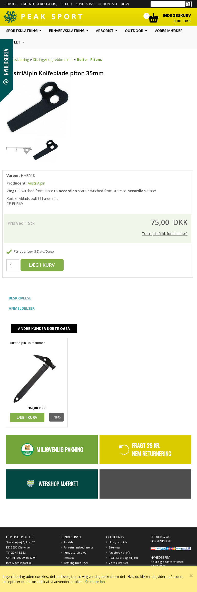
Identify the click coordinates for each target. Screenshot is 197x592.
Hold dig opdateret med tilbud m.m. (167, 564)
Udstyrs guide (118, 542)
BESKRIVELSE (20, 298)
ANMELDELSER (22, 308)
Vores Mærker (118, 563)
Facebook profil (119, 552)
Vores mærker (169, 30)
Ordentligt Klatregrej (39, 4)
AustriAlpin (36, 183)
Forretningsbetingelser (79, 547)
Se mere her (95, 581)
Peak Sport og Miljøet (123, 557)
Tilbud (66, 4)
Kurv (125, 4)
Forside (11, 4)
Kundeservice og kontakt (96, 4)
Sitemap (114, 547)
